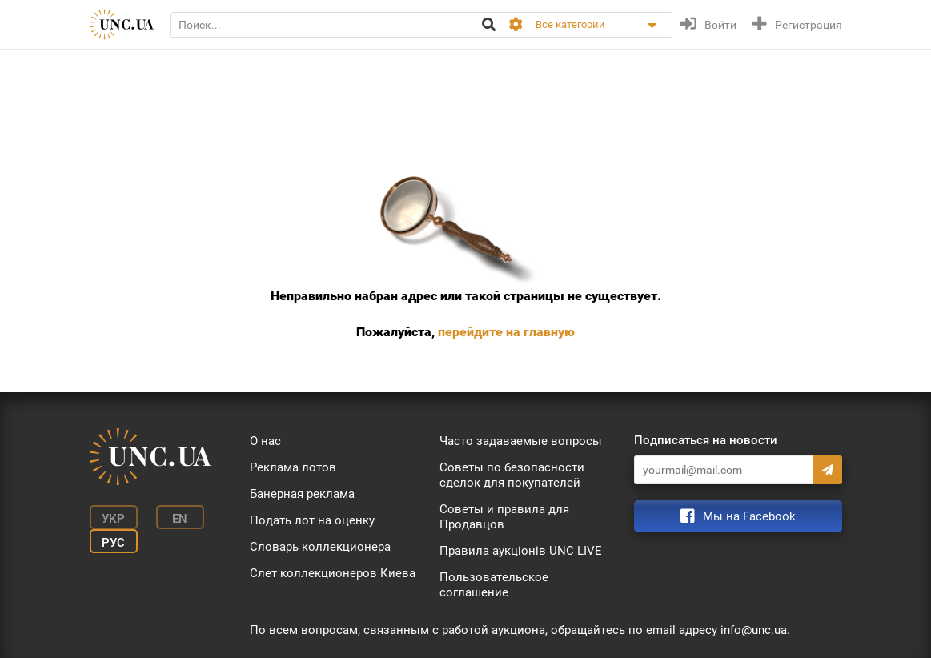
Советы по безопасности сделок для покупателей (511, 475)
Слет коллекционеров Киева (332, 573)
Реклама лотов (293, 467)
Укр (113, 519)
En (179, 519)
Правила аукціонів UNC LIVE (520, 551)
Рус (113, 543)
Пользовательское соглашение (493, 585)
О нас (265, 441)
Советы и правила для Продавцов (504, 517)
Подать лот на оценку (312, 520)
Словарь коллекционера (320, 547)
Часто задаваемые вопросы (520, 441)
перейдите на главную (506, 331)
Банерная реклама (302, 494)
